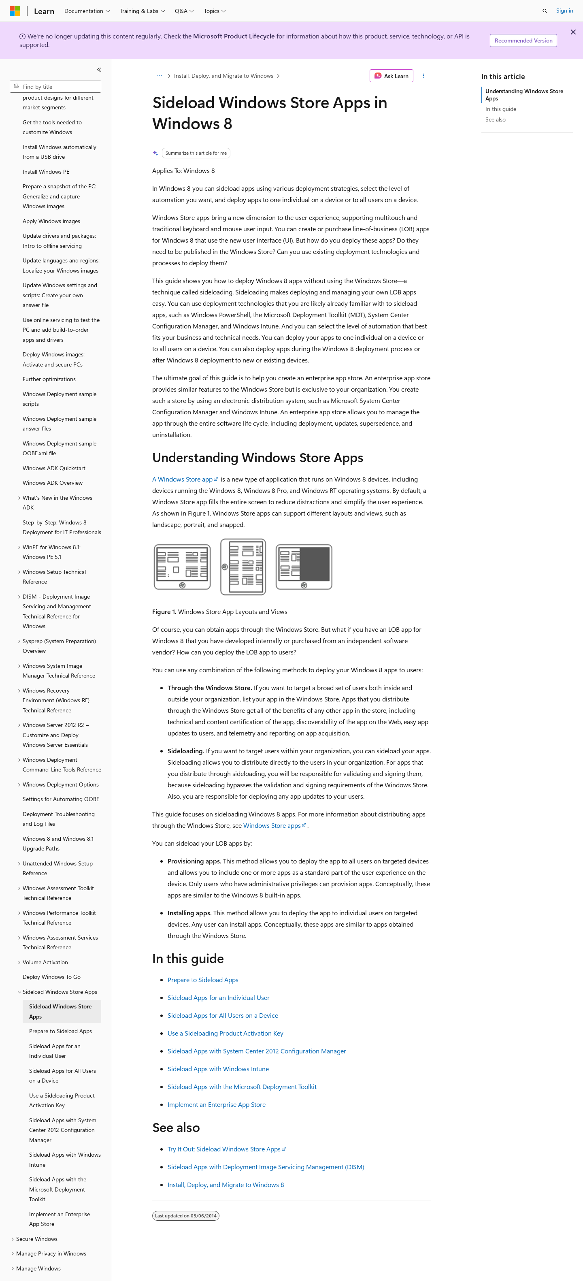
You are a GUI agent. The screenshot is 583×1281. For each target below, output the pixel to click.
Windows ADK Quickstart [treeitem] (54, 446)
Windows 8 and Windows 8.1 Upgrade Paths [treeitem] (58, 821)
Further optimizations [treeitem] (49, 356)
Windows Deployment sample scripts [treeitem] (59, 377)
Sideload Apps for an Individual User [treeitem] (55, 1029)
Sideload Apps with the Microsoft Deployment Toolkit (242, 1086)
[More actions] (424, 75)
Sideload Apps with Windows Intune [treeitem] (65, 1137)
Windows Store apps (272, 825)
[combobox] (55, 86)
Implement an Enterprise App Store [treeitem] (59, 1197)
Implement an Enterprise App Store (217, 1104)
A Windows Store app (182, 479)
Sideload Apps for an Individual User (219, 997)
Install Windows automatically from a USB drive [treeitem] (59, 130)
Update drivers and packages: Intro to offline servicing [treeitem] (59, 218)
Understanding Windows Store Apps (524, 94)
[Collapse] (99, 69)
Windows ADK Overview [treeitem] (53, 460)
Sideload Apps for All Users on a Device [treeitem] (62, 1053)
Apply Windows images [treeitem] (51, 198)
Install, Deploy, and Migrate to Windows (223, 75)
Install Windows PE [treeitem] (46, 149)
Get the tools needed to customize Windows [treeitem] (52, 105)
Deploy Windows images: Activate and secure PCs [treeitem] (54, 337)
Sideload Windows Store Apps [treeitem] (60, 989)
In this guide (500, 109)
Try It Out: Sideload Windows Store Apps (224, 1149)
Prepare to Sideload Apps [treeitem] (60, 1008)
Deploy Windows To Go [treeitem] (52, 954)
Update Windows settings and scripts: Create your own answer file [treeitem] (60, 272)
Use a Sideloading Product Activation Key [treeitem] (62, 1078)
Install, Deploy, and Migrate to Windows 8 (226, 1184)
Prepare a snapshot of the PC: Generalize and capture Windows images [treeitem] (59, 174)
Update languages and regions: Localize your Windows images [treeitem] (61, 243)
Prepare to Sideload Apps (203, 979)
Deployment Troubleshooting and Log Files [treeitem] (59, 797)
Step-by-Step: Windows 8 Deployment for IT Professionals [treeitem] (62, 505)
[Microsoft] (15, 11)
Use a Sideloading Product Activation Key (225, 1033)
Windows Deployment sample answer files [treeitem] (59, 401)
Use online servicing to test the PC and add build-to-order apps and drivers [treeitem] (61, 307)
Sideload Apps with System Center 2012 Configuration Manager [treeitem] (62, 1107)
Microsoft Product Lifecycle (234, 36)
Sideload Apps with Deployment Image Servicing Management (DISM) (266, 1166)
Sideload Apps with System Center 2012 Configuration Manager (257, 1051)
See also (495, 119)
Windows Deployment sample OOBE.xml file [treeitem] (59, 426)
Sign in (564, 10)
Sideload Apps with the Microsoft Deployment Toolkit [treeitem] (57, 1167)
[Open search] (545, 11)
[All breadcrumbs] (159, 75)
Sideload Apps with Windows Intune (218, 1068)
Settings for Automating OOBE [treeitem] (61, 776)
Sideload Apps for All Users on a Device (223, 1015)
